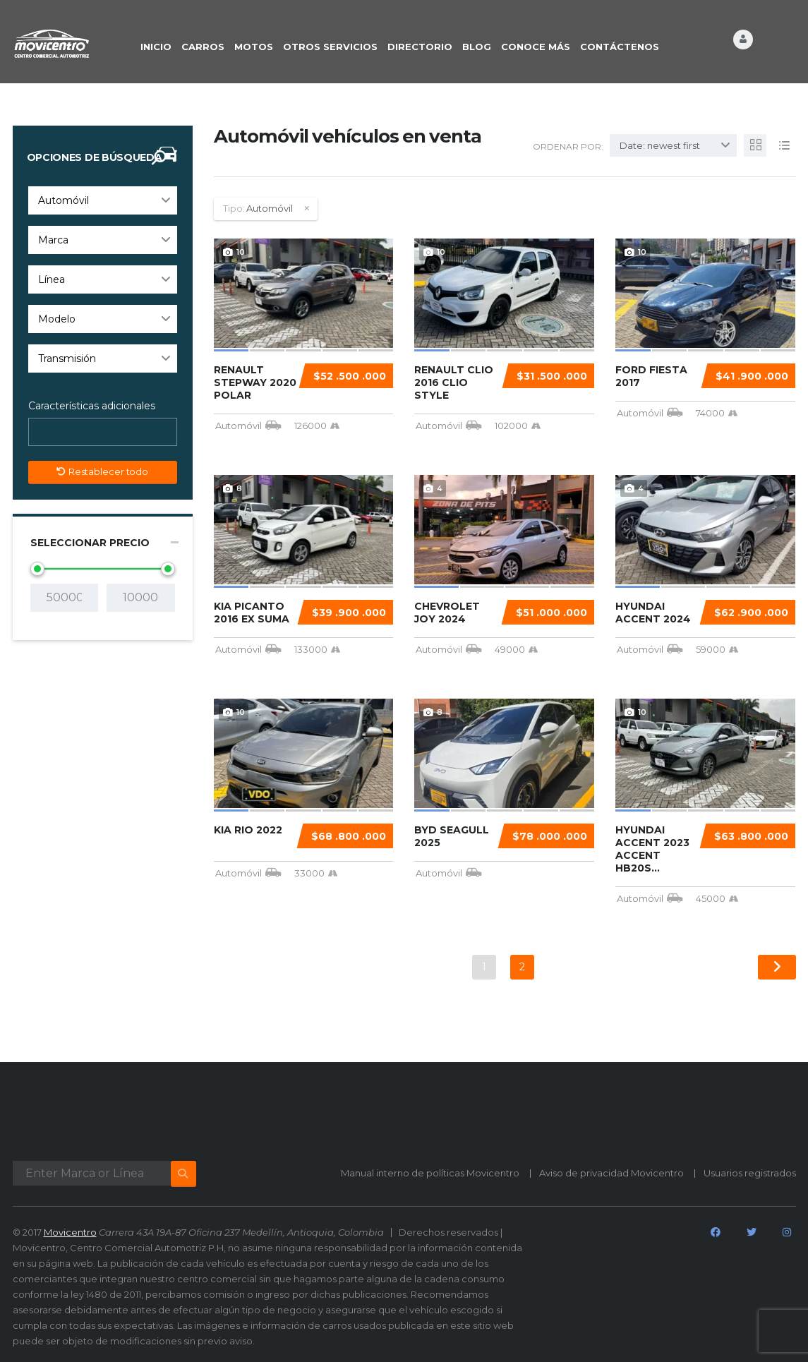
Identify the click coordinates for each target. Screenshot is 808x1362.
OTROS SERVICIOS (330, 46)
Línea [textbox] (51, 279)
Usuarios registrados (750, 1173)
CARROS (202, 46)
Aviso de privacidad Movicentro (611, 1173)
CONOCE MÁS (535, 46)
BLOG (476, 46)
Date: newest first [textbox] (660, 145)
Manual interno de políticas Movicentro (430, 1173)
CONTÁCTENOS (619, 46)
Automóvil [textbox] (63, 200)
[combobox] (102, 200)
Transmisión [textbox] (67, 358)
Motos (253, 46)
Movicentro (70, 1232)
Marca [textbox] (53, 240)
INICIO (155, 46)
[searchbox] (45, 433)
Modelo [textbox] (57, 319)
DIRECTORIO (419, 46)
